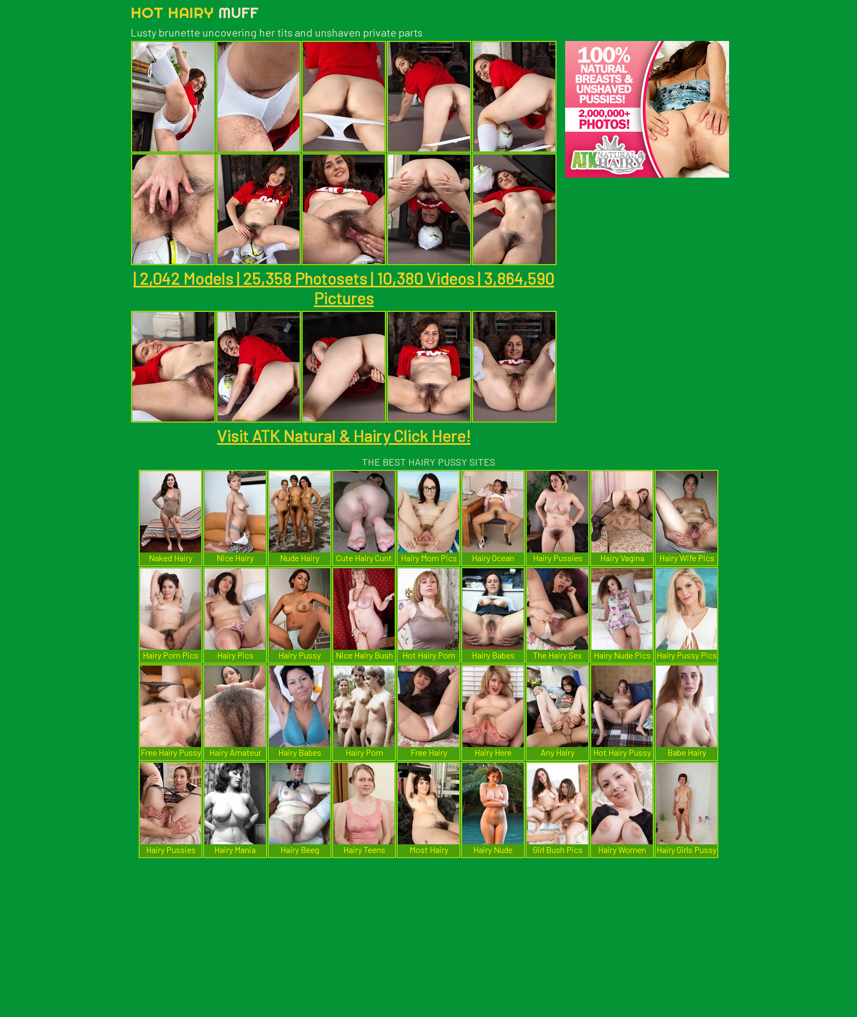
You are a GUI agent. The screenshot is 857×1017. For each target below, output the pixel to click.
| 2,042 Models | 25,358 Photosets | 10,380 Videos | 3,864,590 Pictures (343, 288)
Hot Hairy (195, 12)
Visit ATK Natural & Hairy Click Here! (344, 435)
